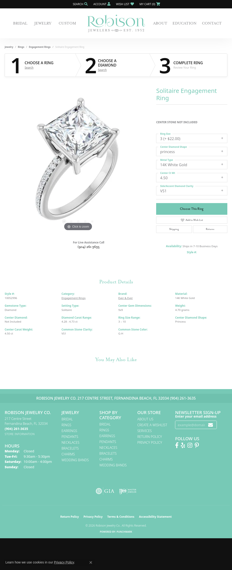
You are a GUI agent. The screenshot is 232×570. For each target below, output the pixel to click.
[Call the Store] (16, 428)
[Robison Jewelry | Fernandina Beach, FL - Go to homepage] (116, 23)
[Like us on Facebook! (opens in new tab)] (177, 445)
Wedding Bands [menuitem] (75, 460)
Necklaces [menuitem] (71, 442)
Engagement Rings (40, 47)
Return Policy (149, 436)
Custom (67, 23)
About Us (145, 419)
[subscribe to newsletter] (210, 425)
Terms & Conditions (120, 517)
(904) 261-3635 (88, 247)
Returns (210, 229)
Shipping (174, 229)
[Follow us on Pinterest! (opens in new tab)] (197, 445)
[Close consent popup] (90, 562)
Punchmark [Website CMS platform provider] (124, 531)
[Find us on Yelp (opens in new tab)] (183, 445)
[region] (78, 162)
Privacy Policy (149, 442)
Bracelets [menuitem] (70, 448)
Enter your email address (195, 416)
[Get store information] (20, 434)
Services (144, 431)
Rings (21, 47)
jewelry (9, 47)
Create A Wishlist (152, 425)
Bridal (20, 23)
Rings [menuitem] (66, 425)
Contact (212, 23)
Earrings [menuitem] (69, 431)
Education (184, 23)
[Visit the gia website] (105, 491)
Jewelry (42, 23)
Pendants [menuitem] (70, 436)
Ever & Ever (125, 298)
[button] (80, 4)
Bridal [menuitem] (67, 419)
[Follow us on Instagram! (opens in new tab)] (189, 445)
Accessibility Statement (155, 517)
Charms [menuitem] (68, 454)
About (160, 23)
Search (29, 67)
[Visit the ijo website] (128, 491)
